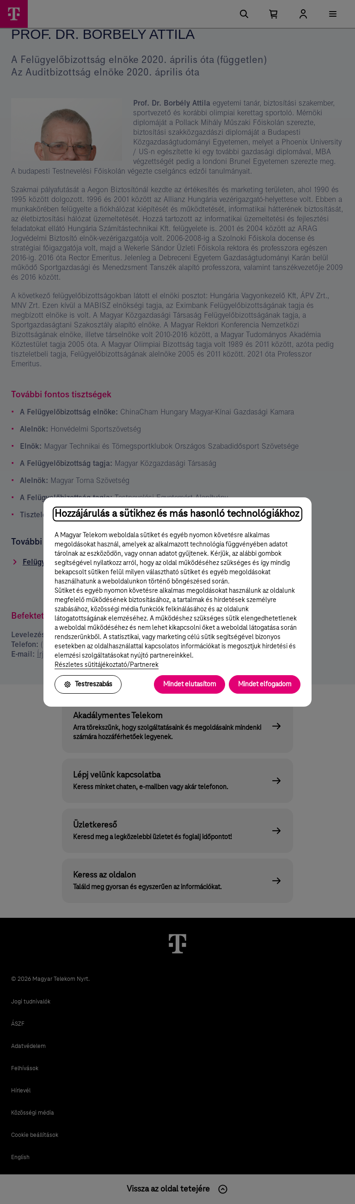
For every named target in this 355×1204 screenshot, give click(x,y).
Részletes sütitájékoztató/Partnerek (107, 665)
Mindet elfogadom (264, 684)
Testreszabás (88, 684)
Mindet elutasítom (189, 684)
